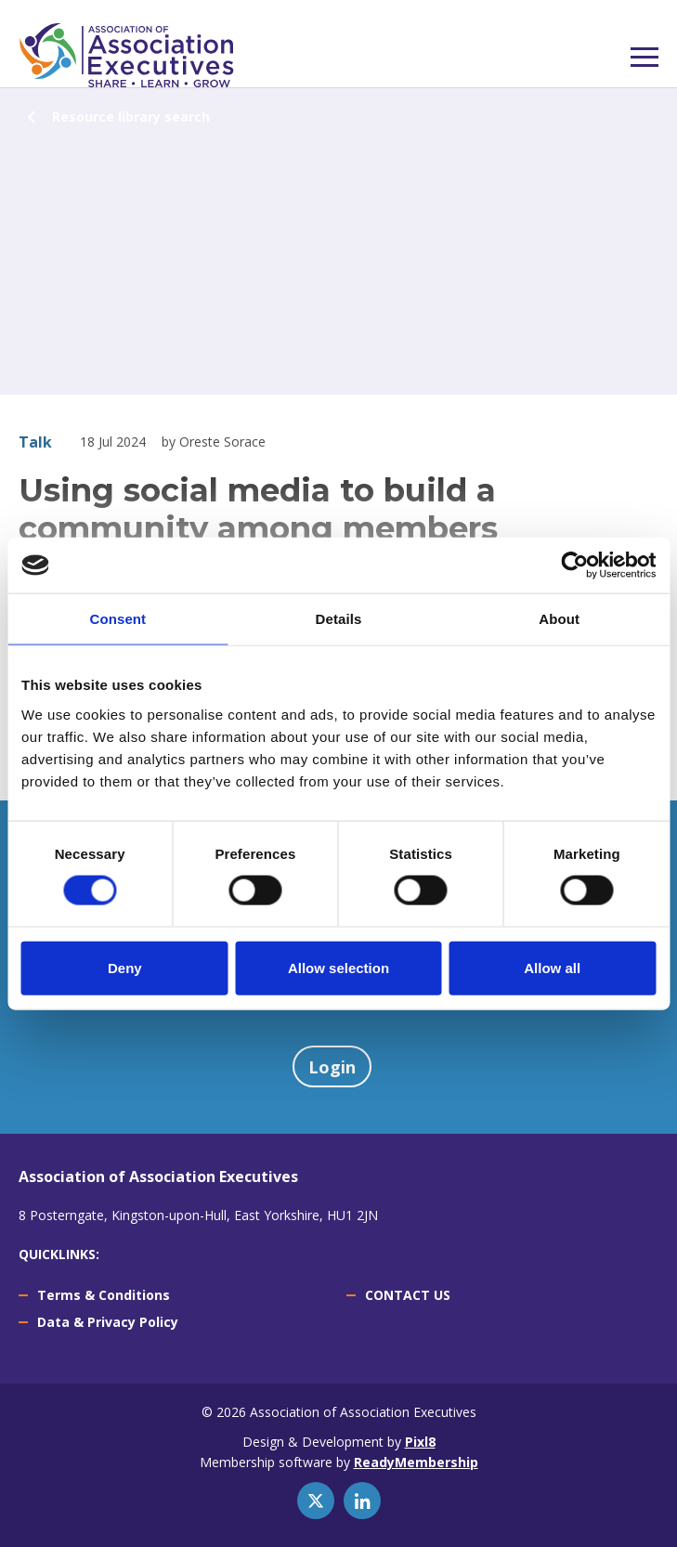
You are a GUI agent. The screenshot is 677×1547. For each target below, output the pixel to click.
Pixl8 (420, 1441)
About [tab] (559, 619)
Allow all (552, 967)
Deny (125, 967)
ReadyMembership (416, 1462)
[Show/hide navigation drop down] (644, 57)
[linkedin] (362, 1500)
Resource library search (131, 116)
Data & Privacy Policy (107, 1322)
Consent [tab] (117, 619)
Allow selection (338, 967)
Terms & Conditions (103, 1295)
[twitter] (315, 1500)
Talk (35, 442)
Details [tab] (339, 619)
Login (332, 1067)
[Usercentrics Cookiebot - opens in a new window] (574, 565)
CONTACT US (407, 1295)
